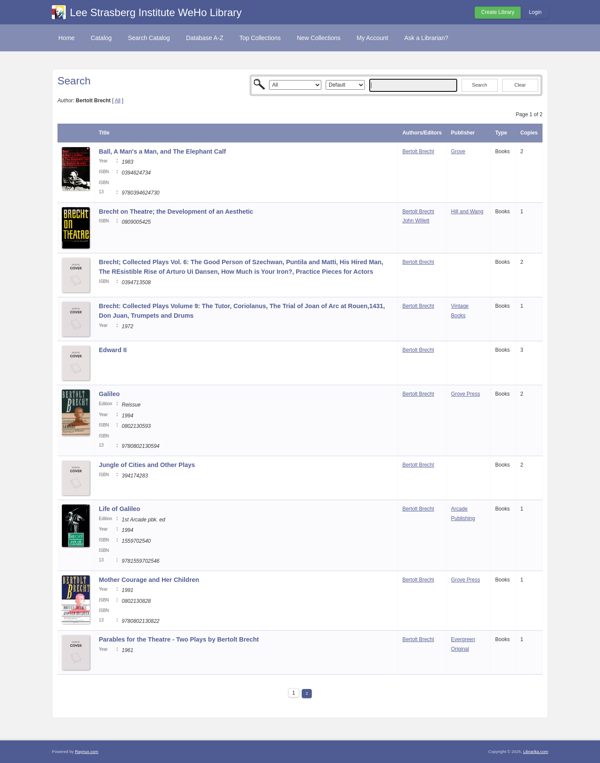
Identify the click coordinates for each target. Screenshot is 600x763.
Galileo (109, 393)
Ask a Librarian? (426, 37)
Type (501, 133)
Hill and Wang (467, 211)
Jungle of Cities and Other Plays (147, 464)
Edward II (113, 349)
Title (104, 133)
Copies (529, 133)
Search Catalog (149, 37)
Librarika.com (535, 751)
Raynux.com (86, 751)
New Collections (318, 37)
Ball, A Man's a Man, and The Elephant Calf (162, 151)
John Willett (415, 221)
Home (66, 37)
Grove (458, 151)
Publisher (463, 133)
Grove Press (465, 394)
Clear (520, 84)
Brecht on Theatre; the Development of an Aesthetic (176, 211)
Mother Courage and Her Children (149, 579)
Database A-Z (204, 37)
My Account (372, 37)
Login (535, 12)
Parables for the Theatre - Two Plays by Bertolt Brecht (179, 639)
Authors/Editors (422, 133)
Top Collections (260, 37)
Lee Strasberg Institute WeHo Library (156, 12)
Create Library (497, 12)
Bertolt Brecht (418, 151)
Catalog (101, 37)
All (117, 100)
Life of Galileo (119, 508)
